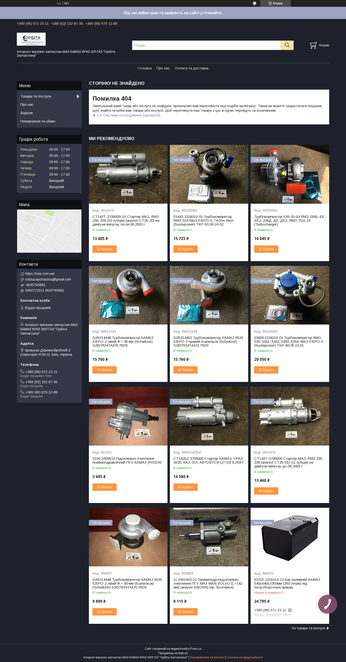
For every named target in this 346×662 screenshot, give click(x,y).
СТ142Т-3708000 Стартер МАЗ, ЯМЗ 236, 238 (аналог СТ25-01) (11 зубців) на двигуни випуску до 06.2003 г (288, 462)
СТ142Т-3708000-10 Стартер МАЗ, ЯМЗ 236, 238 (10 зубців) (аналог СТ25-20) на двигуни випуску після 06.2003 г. (126, 220)
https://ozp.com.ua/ (40, 274)
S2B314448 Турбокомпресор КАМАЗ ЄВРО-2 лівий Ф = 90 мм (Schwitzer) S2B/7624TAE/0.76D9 (123, 341)
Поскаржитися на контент (207, 657)
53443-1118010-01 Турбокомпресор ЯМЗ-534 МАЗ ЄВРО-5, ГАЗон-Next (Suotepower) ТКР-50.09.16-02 (203, 220)
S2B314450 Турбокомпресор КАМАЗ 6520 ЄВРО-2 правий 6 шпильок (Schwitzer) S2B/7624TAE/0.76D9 (208, 341)
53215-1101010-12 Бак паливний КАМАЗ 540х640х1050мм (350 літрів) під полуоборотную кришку (287, 583)
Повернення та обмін (37, 121)
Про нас (163, 68)
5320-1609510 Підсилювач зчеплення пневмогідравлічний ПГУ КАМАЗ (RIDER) (127, 460)
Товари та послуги (35, 96)
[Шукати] (287, 45)
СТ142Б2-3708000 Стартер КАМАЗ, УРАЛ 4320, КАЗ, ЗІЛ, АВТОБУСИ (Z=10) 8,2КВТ (208, 460)
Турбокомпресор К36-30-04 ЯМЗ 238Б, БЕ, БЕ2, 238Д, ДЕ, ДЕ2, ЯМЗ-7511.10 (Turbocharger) (289, 220)
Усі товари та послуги (308, 628)
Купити (106, 249)
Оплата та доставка (191, 68)
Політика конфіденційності (244, 657)
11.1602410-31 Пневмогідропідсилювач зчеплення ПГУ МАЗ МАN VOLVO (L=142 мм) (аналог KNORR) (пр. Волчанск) (207, 583)
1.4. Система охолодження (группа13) (128, 115)
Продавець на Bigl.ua (173, 653)
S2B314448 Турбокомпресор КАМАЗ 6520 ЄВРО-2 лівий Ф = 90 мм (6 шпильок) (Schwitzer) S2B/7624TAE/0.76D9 (127, 583)
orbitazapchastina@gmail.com (48, 279)
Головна (144, 68)
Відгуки (26, 113)
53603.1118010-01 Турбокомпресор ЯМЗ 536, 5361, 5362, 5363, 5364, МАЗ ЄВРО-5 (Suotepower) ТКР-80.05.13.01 (288, 341)
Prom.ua (195, 648)
